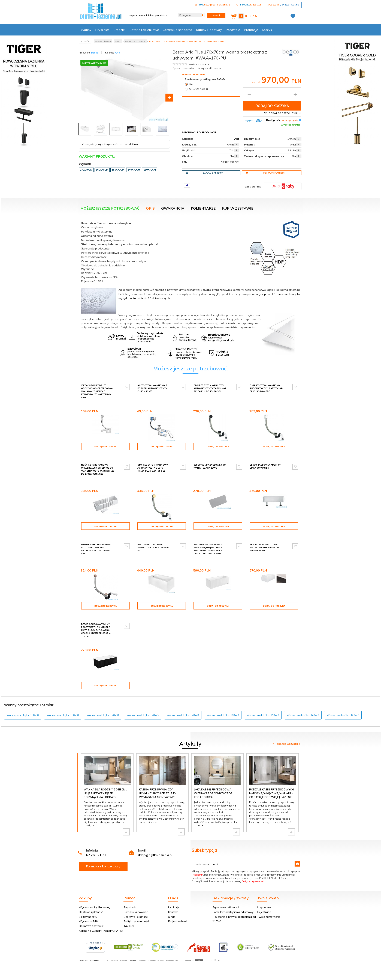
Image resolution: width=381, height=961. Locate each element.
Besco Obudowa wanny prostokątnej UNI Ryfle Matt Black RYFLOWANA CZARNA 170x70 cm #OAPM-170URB (96, 630)
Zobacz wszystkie (285, 743)
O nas (171, 916)
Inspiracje (174, 907)
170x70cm (86, 169)
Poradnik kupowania (135, 912)
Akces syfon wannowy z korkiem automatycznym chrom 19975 (152, 388)
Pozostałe (233, 30)
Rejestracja (264, 912)
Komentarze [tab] (203, 208)
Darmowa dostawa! (91, 926)
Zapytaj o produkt (204, 173)
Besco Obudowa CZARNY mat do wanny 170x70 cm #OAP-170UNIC (264, 547)
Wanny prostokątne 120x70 (343, 715)
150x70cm (118, 169)
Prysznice (102, 30)
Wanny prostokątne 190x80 (23, 715)
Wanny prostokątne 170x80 (103, 715)
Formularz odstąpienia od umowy (233, 912)
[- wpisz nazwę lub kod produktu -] (151, 15)
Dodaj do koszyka (272, 106)
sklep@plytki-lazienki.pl (155, 855)
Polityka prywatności (136, 921)
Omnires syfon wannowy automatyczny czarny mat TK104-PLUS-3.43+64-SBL (209, 388)
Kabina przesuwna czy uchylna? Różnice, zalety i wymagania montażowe (158, 793)
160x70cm (102, 169)
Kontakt (173, 912)
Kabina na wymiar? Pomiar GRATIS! (101, 930)
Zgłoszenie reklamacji (226, 907)
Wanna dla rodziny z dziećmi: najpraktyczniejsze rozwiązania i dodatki (105, 793)
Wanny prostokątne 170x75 (143, 715)
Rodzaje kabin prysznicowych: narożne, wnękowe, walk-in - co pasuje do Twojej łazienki (271, 793)
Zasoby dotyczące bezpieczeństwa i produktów (110, 144)
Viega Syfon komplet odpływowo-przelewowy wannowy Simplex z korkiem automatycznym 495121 (97, 391)
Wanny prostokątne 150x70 (263, 715)
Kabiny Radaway (209, 30)
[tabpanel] (190, 289)
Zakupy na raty (88, 916)
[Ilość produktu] (272, 94)
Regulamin (197, 874)
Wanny (86, 30)
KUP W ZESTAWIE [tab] (237, 208)
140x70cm (134, 169)
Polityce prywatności (253, 881)
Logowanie (264, 907)
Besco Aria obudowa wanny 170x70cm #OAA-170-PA (153, 547)
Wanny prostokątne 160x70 (223, 715)
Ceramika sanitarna (177, 30)
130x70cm (149, 169)
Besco (94, 52)
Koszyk (267, 30)
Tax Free (129, 926)
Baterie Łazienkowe (144, 30)
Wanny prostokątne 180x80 (63, 715)
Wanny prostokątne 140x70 (303, 715)
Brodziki (119, 30)
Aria (117, 52)
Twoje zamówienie (268, 916)
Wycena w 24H (88, 921)
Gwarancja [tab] (172, 208)
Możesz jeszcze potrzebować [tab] (110, 208)
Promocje (251, 30)
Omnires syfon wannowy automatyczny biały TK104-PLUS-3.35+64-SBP (266, 388)
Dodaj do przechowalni (282, 113)
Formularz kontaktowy (103, 866)
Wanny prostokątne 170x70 (183, 715)
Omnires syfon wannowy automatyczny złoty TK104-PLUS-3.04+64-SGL (152, 467)
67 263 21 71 (96, 855)
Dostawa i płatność (265, 173)
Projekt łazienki (177, 921)
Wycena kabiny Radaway (94, 907)
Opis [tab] (150, 208)
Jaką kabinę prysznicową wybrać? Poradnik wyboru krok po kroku (214, 793)
